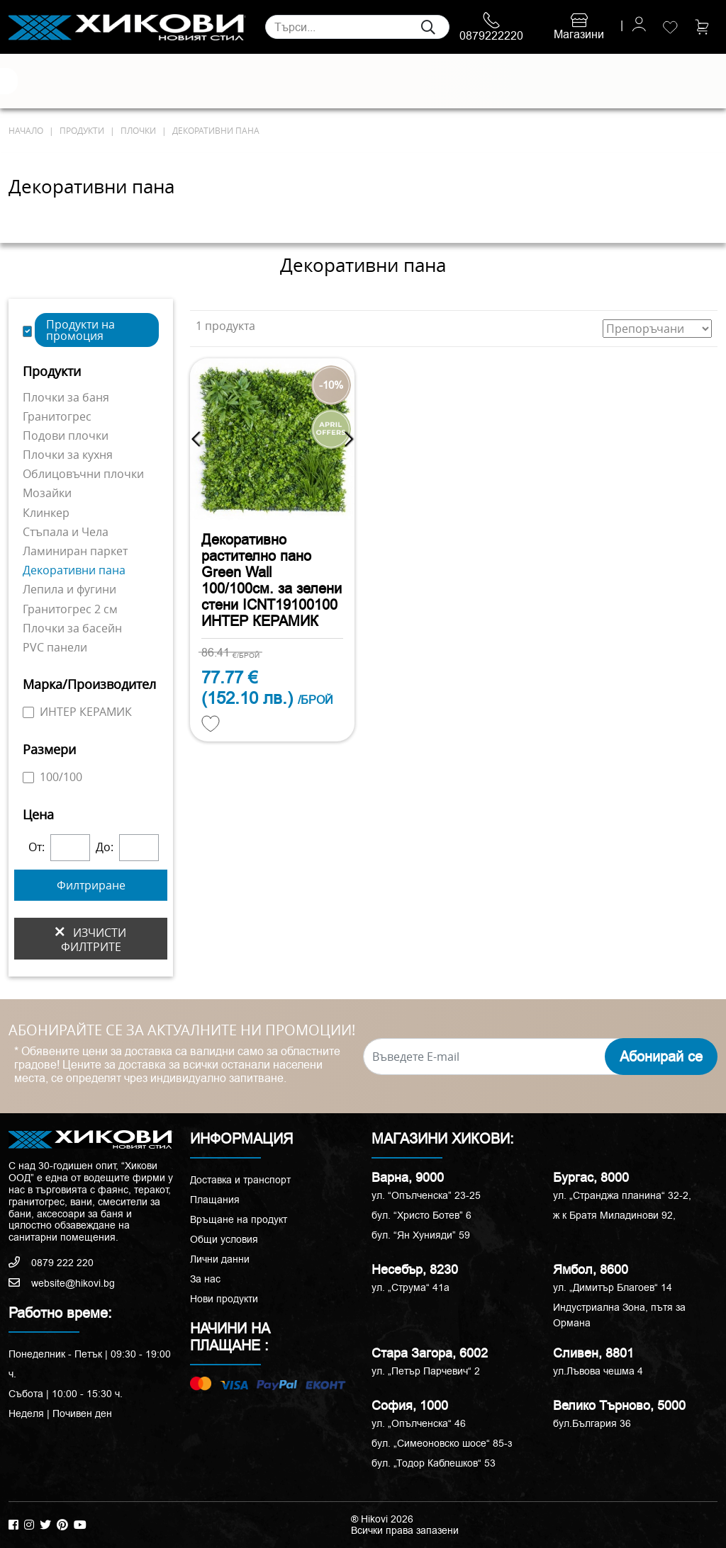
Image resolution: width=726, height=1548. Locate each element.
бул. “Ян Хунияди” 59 (421, 1235)
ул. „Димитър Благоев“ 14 (612, 1287)
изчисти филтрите (90, 939)
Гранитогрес (57, 416)
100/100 (52, 777)
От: (36, 847)
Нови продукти (224, 1299)
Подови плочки (65, 435)
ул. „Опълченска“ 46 (419, 1423)
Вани (426, 81)
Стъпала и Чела (65, 532)
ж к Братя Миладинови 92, (614, 1215)
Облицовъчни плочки (83, 474)
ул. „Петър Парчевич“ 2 (426, 1371)
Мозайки (47, 493)
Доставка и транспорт (240, 1180)
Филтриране (91, 885)
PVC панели (55, 647)
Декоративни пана (74, 570)
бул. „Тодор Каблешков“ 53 (434, 1463)
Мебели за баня (263, 81)
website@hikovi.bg (62, 1283)
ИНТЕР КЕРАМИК (77, 711)
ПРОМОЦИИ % (667, 80)
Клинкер (46, 512)
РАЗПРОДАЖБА (579, 81)
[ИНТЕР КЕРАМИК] (28, 712)
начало (26, 130)
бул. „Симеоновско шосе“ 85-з (442, 1443)
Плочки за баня (66, 397)
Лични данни (220, 1259)
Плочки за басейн (72, 628)
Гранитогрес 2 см (70, 609)
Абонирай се (661, 1056)
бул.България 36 (592, 1423)
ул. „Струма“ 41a (410, 1287)
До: (104, 847)
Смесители (211, 81)
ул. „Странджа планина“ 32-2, (622, 1195)
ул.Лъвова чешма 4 (598, 1371)
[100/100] (28, 777)
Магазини (579, 27)
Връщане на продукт (238, 1219)
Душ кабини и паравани (341, 81)
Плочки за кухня (68, 454)
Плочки (27, 81)
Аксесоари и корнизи (469, 81)
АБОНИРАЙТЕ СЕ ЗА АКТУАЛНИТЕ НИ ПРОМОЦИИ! (182, 1030)
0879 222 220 (51, 1263)
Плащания (215, 1200)
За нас (205, 1279)
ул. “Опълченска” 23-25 (426, 1195)
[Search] (357, 27)
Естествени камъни (73, 81)
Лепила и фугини (69, 589)
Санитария (157, 81)
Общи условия (224, 1239)
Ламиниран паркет (75, 551)
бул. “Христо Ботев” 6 (421, 1215)
